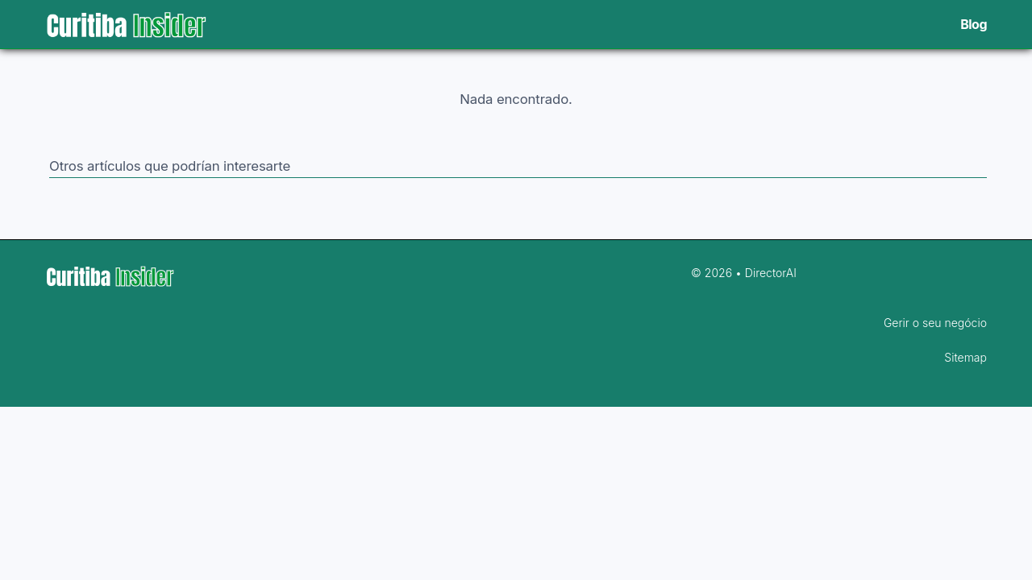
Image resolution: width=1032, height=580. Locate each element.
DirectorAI (771, 273)
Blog (973, 24)
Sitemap (965, 357)
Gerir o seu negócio (935, 322)
